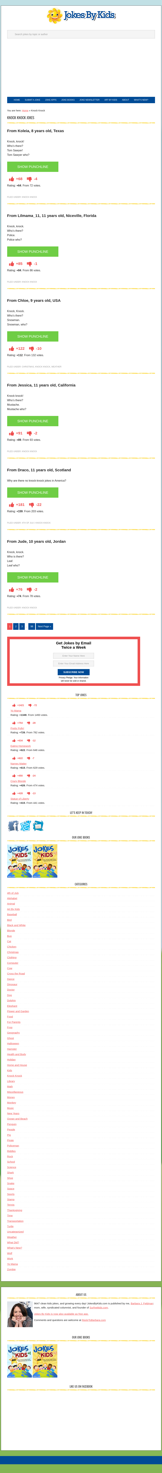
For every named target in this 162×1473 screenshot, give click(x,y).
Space (11, 1198)
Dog (9, 1004)
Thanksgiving (14, 1219)
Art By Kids (13, 918)
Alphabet (12, 907)
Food (10, 1026)
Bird (9, 929)
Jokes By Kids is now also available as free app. (61, 1323)
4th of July (28, 532)
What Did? (13, 1252)
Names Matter (19, 773)
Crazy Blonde (18, 790)
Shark (10, 1182)
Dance (11, 988)
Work (10, 1268)
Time (10, 1225)
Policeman (13, 1155)
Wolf (9, 1262)
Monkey (11, 1112)
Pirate (10, 1149)
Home (25, 120)
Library (11, 1090)
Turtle (10, 1235)
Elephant (12, 1015)
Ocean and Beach (17, 1128)
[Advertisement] (81, 71)
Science (11, 1176)
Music (10, 1117)
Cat (9, 950)
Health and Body (16, 1063)
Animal (11, 913)
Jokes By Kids (81, 16)
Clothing (12, 967)
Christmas (28, 376)
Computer (12, 972)
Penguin (12, 1133)
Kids (9, 1079)
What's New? (14, 1257)
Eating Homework (21, 755)
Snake (11, 1192)
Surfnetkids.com (99, 1317)
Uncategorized (15, 1241)
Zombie (11, 1278)
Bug (9, 945)
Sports (11, 1203)
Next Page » (44, 636)
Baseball (12, 924)
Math (10, 1096)
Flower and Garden (18, 1020)
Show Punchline (34, 176)
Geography (13, 1042)
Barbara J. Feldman (142, 1312)
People (11, 1139)
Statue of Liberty (20, 808)
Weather (56, 376)
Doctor (11, 999)
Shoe (10, 1187)
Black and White (16, 934)
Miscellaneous (15, 1101)
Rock (10, 1166)
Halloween (13, 1053)
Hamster (12, 1058)
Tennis (11, 1214)
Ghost (10, 1047)
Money (11, 1106)
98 (31, 636)
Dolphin (11, 1010)
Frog (9, 1036)
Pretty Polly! (17, 737)
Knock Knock (29, 206)
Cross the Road (16, 983)
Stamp (11, 1209)
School (11, 1171)
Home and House (17, 1074)
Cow (9, 977)
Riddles (11, 1160)
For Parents (13, 1031)
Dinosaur (12, 993)
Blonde (11, 940)
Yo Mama (16, 720)
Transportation (15, 1230)
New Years (13, 1123)
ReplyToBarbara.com (94, 1329)
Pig (9, 1144)
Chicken (11, 956)
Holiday (11, 1069)
